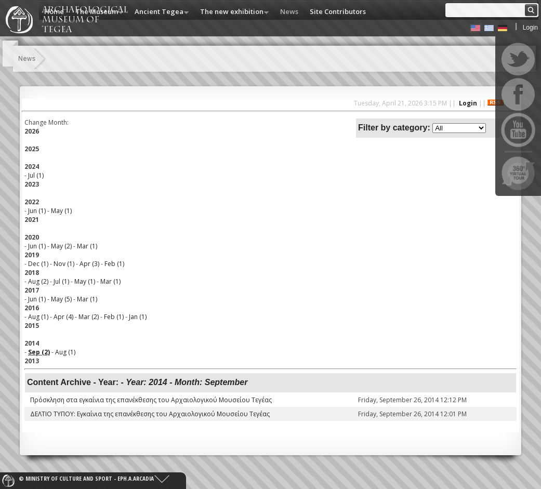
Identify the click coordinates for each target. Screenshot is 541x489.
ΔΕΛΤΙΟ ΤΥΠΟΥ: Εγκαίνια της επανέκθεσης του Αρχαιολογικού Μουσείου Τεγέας (150, 413)
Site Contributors (338, 11)
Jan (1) (138, 316)
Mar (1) (87, 246)
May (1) (61, 210)
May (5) (61, 299)
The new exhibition (232, 12)
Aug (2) (38, 281)
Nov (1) (64, 263)
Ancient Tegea (159, 12)
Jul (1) (36, 175)
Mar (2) (88, 316)
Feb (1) (114, 263)
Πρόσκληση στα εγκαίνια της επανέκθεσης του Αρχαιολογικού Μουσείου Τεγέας (151, 399)
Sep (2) (39, 352)
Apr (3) (89, 263)
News (289, 11)
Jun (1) (37, 210)
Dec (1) (38, 263)
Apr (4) (63, 316)
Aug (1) (38, 316)
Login (530, 27)
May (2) (61, 246)
